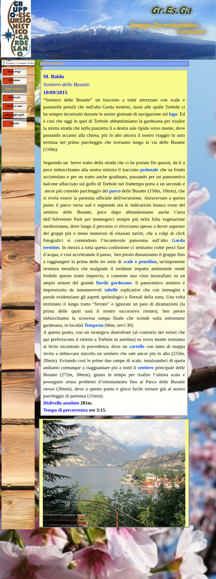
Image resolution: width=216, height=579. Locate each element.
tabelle (111, 289)
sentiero (145, 367)
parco (115, 191)
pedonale (149, 169)
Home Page (14, 71)
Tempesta (94, 325)
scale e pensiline (140, 261)
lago (173, 114)
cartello (136, 346)
